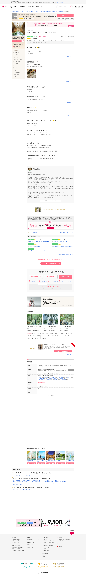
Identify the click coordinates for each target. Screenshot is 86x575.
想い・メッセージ (16, 72)
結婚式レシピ (31, 6)
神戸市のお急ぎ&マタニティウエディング (21, 481)
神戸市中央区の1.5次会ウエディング (20, 484)
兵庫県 (30, 14)
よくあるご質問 (16, 74)
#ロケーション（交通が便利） (34, 338)
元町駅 (48, 379)
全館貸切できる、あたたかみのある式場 (37, 250)
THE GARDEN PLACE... (60, 461)
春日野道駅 (64, 379)
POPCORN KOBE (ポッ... (31, 461)
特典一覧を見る (70, 354)
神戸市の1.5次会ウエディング (36, 481)
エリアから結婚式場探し (16, 539)
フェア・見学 (15, 63)
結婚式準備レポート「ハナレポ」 (33, 539)
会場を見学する (33, 281)
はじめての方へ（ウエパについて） (48, 540)
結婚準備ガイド (30, 544)
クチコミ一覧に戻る (33, 232)
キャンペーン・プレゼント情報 (47, 545)
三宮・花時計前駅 (41, 378)
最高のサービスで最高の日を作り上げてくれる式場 (39, 241)
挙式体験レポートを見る (65, 281)
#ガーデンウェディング (60, 333)
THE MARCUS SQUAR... (70, 461)
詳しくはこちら (60, 2)
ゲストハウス (20, 14)
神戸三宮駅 (61, 377)
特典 (13, 65)
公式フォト (16, 52)
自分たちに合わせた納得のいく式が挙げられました (63, 246)
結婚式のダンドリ (40, 6)
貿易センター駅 (40, 379)
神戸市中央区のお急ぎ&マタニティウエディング (54, 483)
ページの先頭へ (71, 533)
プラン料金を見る (16, 46)
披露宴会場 (37, 40)
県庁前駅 (55, 379)
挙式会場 (29, 40)
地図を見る (71, 369)
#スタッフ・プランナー (56, 335)
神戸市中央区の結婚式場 (48, 481)
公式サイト (46, 366)
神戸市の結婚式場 (16, 480)
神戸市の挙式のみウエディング (37, 480)
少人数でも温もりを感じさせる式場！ (60, 241)
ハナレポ (17, 57)
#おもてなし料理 (66, 335)
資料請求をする (42, 281)
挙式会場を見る (70, 56)
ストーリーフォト (16, 55)
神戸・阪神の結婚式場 (25, 475)
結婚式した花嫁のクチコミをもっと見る (66, 254)
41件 (32, 18)
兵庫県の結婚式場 (16, 475)
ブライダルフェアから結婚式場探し (18, 550)
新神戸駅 (61, 378)
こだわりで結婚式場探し (16, 545)
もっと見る (71, 448)
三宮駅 (46, 377)
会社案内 (43, 556)
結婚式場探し (23, 6)
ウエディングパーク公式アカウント (65, 539)
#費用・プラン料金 (50, 333)
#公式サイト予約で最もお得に (35, 333)
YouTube (60, 546)
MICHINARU (61, 540)
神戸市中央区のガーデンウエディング (36, 483)
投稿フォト (16, 54)
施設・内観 (15, 67)
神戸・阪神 (26, 14)
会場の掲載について (45, 550)
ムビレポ (17, 59)
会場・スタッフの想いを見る (51, 200)
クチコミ (15, 50)
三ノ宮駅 (39, 377)
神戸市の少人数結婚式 (25, 480)
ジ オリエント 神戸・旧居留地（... (41, 461)
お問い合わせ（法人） (46, 553)
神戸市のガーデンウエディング (51, 480)
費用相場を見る (70, 102)
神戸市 (33, 14)
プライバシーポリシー (46, 547)
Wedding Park (43, 572)
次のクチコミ (69, 232)
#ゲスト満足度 (69, 333)
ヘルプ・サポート (45, 555)
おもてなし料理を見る (68, 115)
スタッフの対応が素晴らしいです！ (36, 246)
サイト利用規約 (44, 548)
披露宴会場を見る (69, 81)
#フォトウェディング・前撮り (34, 335)
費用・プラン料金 (16, 61)
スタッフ (68, 40)
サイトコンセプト (45, 539)
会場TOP (14, 78)
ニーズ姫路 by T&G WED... (50, 461)
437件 (28, 18)
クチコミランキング (15, 542)
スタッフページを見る (68, 137)
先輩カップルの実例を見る (18, 44)
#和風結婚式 (44, 338)
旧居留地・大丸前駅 (52, 378)
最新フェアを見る (16, 47)
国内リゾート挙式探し (16, 540)
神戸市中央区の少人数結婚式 (60, 481)
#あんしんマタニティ (46, 335)
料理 (54, 40)
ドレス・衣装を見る (53, 281)
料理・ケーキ (15, 68)
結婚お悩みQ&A (30, 547)
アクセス (14, 76)
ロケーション (60, 40)
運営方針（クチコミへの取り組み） (48, 542)
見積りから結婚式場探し (16, 548)
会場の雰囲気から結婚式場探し (17, 547)
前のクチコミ (62, 232)
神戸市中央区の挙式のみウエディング (20, 483)
